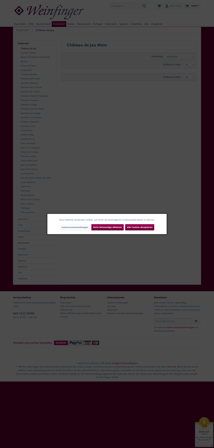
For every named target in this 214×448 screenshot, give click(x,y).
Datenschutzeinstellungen (75, 227)
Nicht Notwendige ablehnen (107, 227)
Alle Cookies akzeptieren (139, 227)
